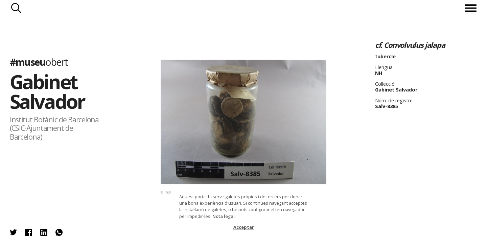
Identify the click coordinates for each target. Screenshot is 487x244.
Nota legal (223, 216)
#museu (39, 61)
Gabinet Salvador (47, 91)
